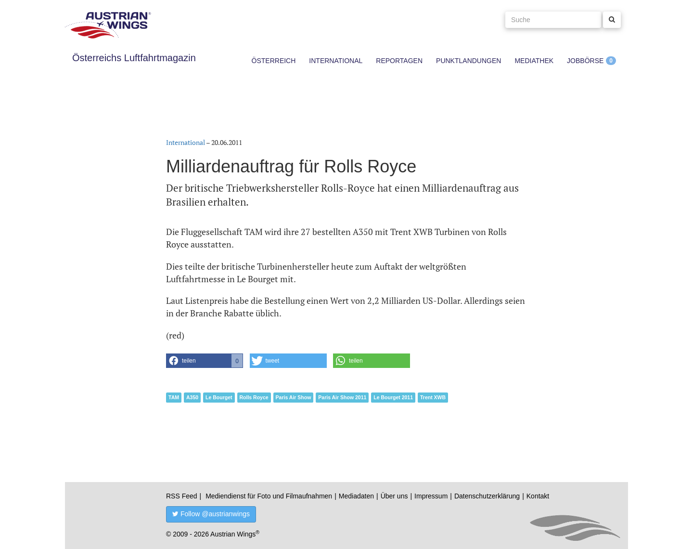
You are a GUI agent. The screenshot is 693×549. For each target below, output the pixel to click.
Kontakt (537, 496)
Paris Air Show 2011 (342, 397)
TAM (173, 397)
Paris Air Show (293, 397)
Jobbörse (585, 61)
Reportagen (399, 61)
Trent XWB (433, 397)
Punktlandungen (468, 61)
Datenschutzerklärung (487, 496)
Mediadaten (356, 496)
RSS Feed (181, 496)
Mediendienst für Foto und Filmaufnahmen (268, 496)
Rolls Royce (254, 397)
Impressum (431, 496)
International (335, 61)
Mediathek (533, 61)
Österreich (274, 61)
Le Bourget (218, 397)
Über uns (394, 496)
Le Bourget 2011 (393, 397)
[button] (204, 360)
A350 (192, 397)
